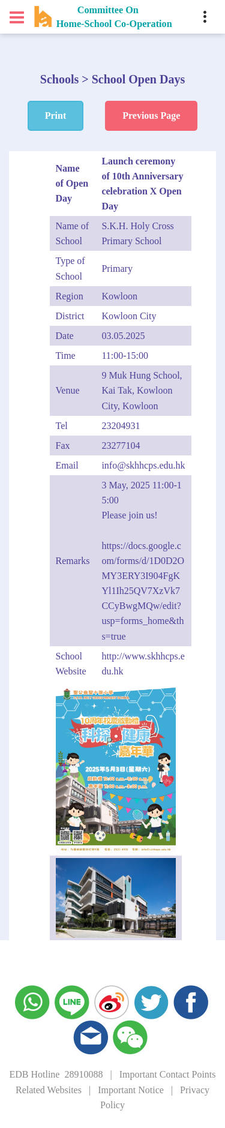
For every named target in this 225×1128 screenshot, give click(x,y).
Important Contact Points (167, 1074)
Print (56, 115)
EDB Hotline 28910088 (56, 1074)
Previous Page (151, 115)
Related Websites (49, 1090)
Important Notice (131, 1090)
